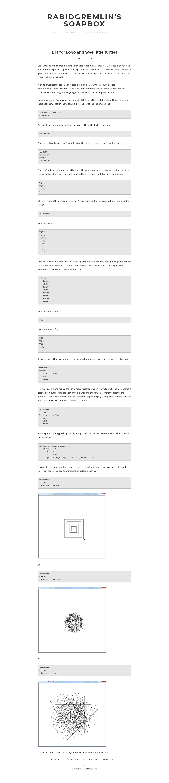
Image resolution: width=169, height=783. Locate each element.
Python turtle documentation (83, 752)
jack (75, 769)
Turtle (114, 759)
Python (105, 759)
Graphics (94, 759)
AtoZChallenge (78, 759)
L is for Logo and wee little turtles (84, 52)
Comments (58, 759)
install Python (56, 99)
